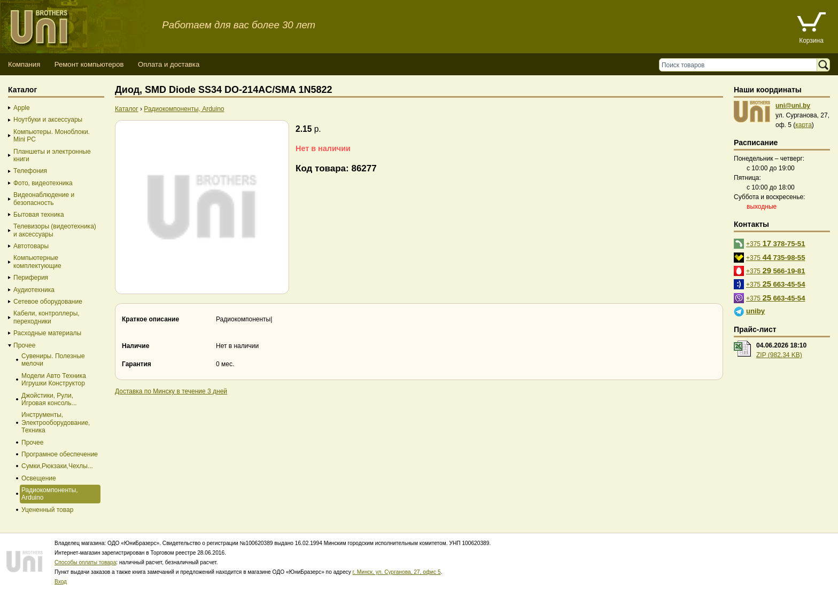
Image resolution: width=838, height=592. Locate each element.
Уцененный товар (47, 510)
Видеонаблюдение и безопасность (43, 198)
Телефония (30, 171)
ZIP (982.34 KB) (779, 355)
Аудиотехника (34, 290)
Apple (21, 108)
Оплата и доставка (168, 64)
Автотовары (31, 246)
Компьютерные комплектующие (37, 261)
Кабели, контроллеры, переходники (46, 317)
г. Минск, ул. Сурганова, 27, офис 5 (397, 572)
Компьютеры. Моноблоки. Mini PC (51, 135)
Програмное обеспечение (59, 454)
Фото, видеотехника (43, 183)
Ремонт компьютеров (89, 64)
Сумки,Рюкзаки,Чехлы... (57, 466)
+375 (775, 243)
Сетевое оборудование (47, 301)
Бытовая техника (38, 214)
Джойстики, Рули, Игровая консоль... (49, 399)
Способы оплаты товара (85, 562)
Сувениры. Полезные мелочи (53, 359)
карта (803, 125)
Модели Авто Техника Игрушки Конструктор (53, 379)
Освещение (38, 478)
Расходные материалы (47, 333)
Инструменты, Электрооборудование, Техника (55, 422)
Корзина (811, 40)
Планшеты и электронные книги (52, 155)
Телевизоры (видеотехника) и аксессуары (54, 230)
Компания (24, 64)
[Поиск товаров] (740, 65)
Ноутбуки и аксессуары (47, 119)
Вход (61, 582)
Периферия (30, 277)
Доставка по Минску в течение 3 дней (171, 391)
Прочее (24, 345)
